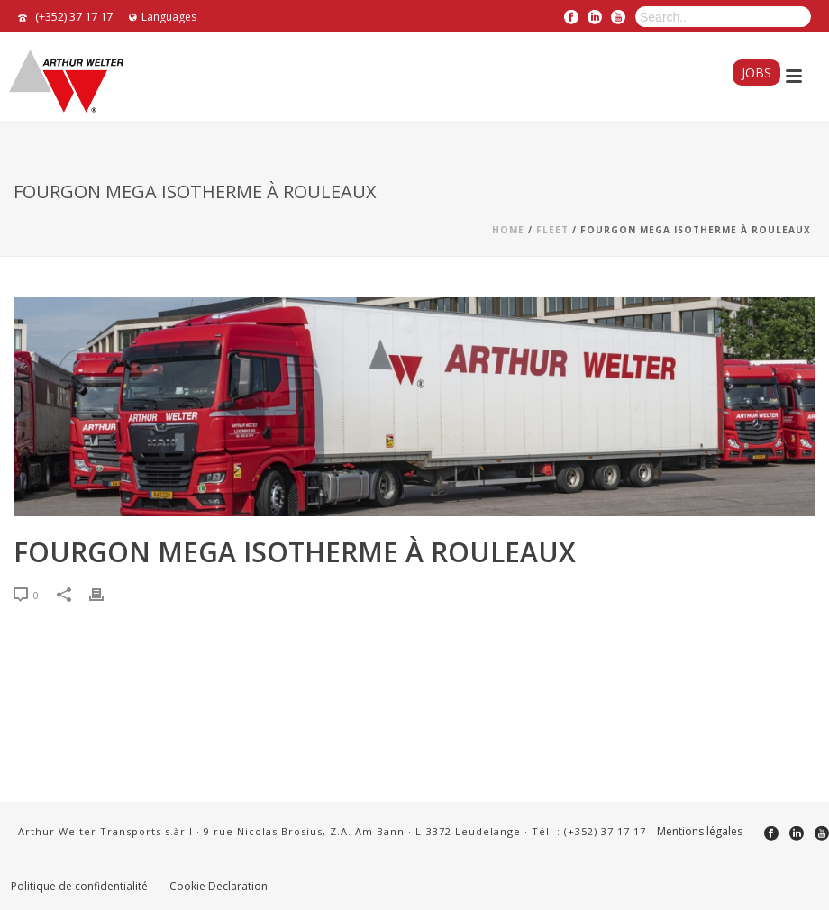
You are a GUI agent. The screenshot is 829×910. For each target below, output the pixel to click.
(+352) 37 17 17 (74, 16)
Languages (162, 16)
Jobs (756, 72)
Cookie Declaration (218, 886)
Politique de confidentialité (79, 886)
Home (508, 229)
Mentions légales (699, 831)
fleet (552, 229)
